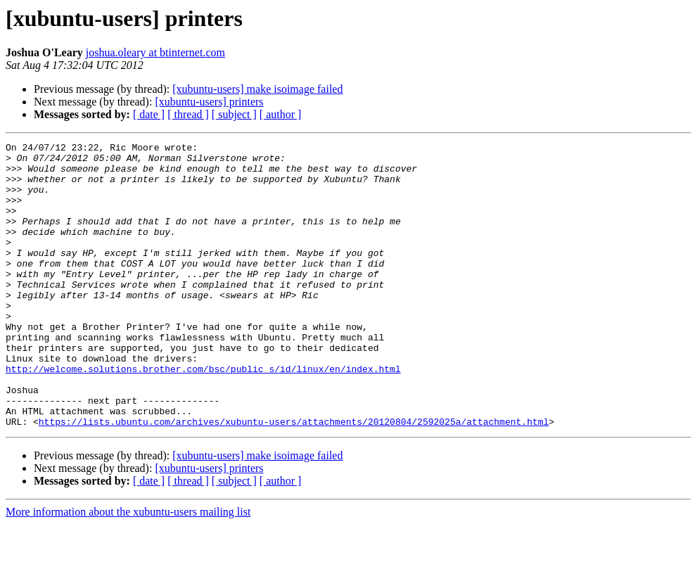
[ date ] (149, 114)
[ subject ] (234, 114)
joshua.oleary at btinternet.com (155, 52)
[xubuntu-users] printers (209, 102)
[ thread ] (188, 114)
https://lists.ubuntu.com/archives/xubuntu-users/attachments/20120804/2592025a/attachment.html (294, 478)
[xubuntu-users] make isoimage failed (257, 89)
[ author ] (281, 114)
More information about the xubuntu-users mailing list (128, 569)
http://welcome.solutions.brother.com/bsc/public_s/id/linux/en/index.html (203, 415)
